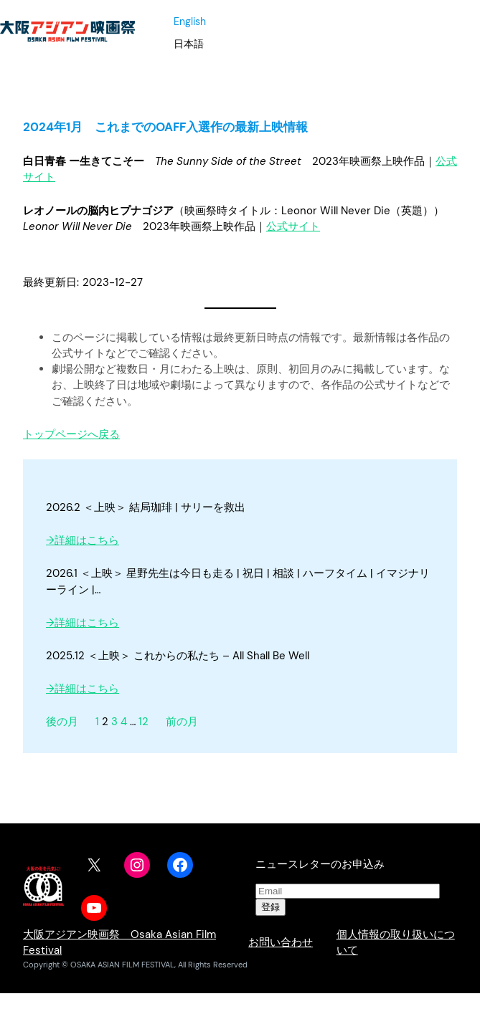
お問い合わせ (280, 942)
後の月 (62, 721)
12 (143, 721)
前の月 (182, 721)
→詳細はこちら (82, 540)
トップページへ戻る (71, 434)
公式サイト (293, 226)
